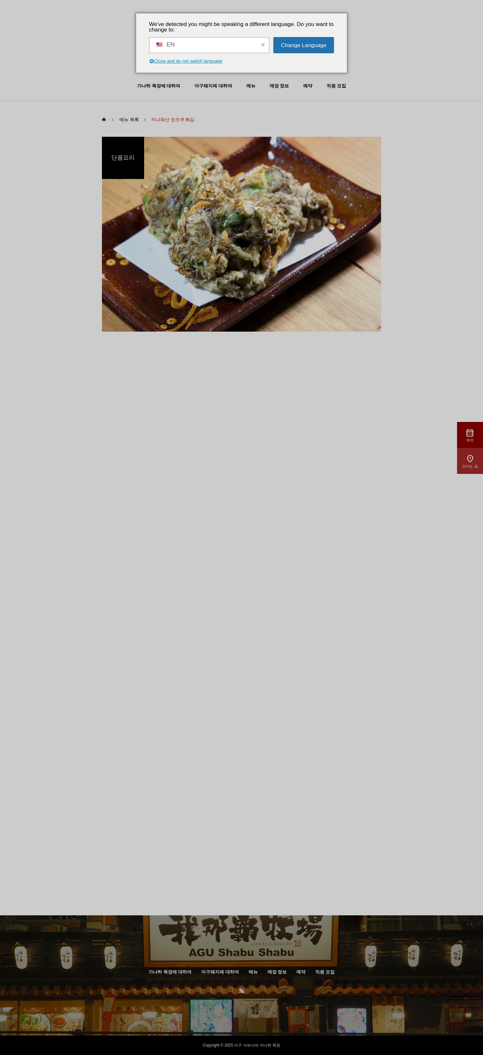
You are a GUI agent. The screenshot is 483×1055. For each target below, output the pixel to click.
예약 (307, 85)
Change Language (304, 45)
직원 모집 (336, 85)
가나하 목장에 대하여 (158, 85)
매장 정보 (279, 85)
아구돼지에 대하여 (213, 85)
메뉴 (250, 85)
